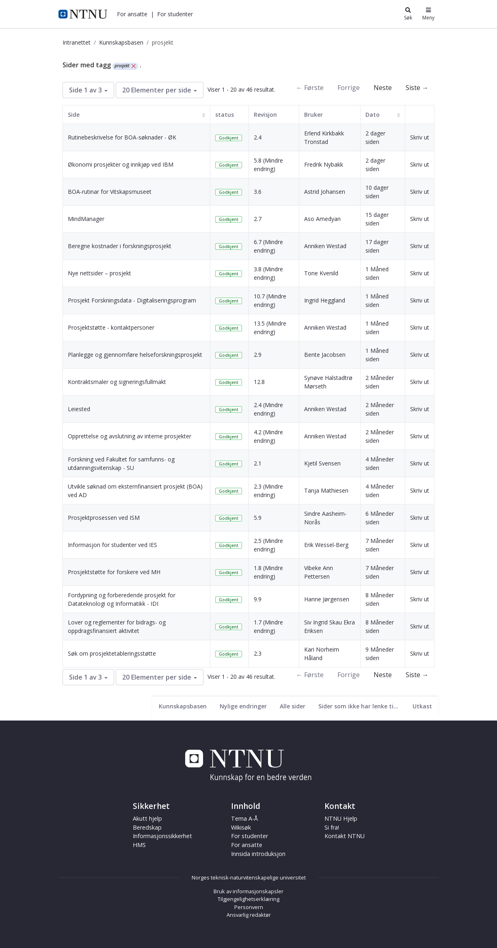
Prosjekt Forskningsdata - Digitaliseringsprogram (132, 300)
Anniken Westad (325, 246)
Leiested (79, 409)
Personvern (248, 907)
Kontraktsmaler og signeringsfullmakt (117, 382)
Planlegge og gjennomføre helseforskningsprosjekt (135, 354)
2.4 (257, 137)
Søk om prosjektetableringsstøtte (112, 653)
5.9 (257, 517)
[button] (132, 14)
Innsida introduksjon (258, 854)
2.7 (257, 219)
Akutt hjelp (147, 818)
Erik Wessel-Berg (326, 545)
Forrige (348, 87)
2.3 (257, 653)
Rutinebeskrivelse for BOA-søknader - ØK (122, 137)
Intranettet (77, 42)
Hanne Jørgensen (326, 599)
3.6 (257, 191)
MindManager (86, 219)
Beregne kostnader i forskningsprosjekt (119, 246)
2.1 (257, 463)
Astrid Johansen (324, 191)
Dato (372, 114)
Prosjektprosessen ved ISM (104, 517)
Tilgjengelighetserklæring (248, 899)
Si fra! (331, 827)
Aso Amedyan (322, 219)
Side (74, 114)
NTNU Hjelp (340, 818)
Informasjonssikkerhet (162, 836)
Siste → (417, 87)
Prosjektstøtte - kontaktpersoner (111, 327)
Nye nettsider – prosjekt (99, 273)
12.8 (259, 382)
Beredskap (147, 827)
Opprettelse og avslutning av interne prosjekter (129, 436)
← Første (310, 87)
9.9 (257, 599)
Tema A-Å (244, 818)
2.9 (257, 354)
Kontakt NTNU (344, 836)
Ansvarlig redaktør (249, 914)
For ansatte (132, 14)
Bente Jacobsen (325, 354)
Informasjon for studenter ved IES (112, 545)
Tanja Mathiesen (326, 490)
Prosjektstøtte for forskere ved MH (114, 572)
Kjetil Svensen (322, 463)
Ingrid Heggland (324, 300)
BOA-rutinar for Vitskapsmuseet (109, 191)
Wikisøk (241, 827)
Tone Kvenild (321, 273)
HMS (139, 845)
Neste (383, 87)
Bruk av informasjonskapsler (248, 891)
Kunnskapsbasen (121, 42)
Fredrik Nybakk (323, 164)
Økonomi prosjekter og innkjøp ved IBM (120, 164)
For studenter (175, 14)
